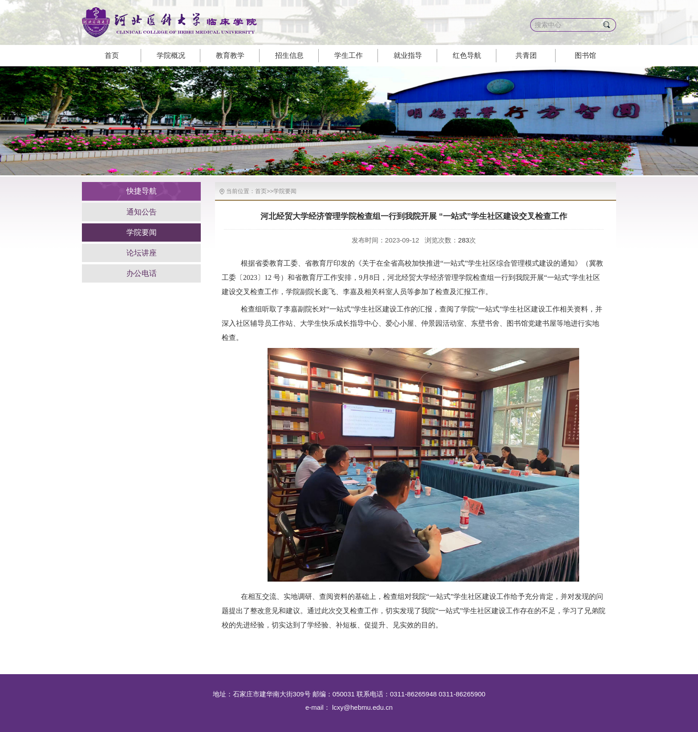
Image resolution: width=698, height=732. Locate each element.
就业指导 (408, 55)
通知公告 (141, 212)
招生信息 (289, 55)
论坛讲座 (141, 253)
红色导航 (467, 55)
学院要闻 (141, 232)
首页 (112, 55)
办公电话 (141, 273)
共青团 (526, 55)
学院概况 (171, 55)
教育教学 (230, 55)
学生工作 (348, 55)
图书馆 (585, 55)
